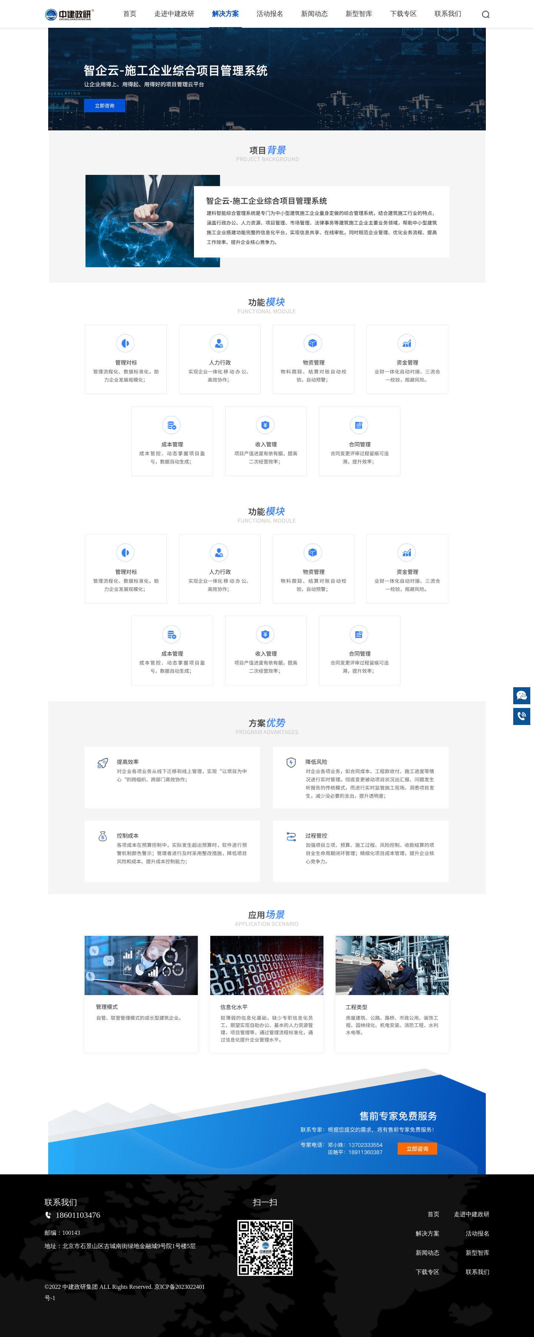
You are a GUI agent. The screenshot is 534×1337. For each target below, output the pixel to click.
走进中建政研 (174, 13)
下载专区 (403, 13)
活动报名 (270, 13)
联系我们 (448, 13)
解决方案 (225, 13)
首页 (129, 13)
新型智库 (359, 13)
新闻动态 (314, 13)
